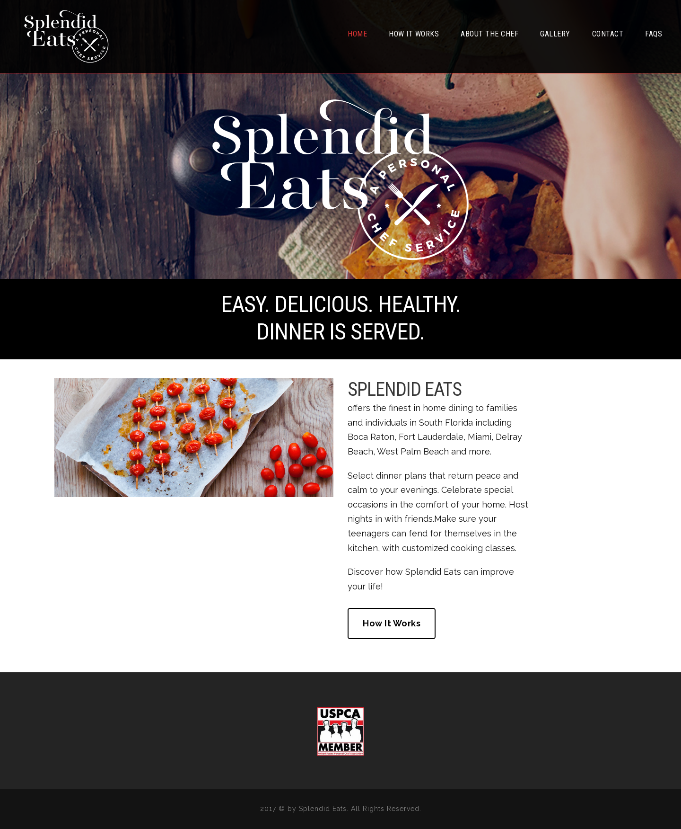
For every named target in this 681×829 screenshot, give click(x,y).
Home (357, 33)
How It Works (414, 33)
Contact (608, 33)
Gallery (555, 33)
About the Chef (489, 33)
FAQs (653, 33)
